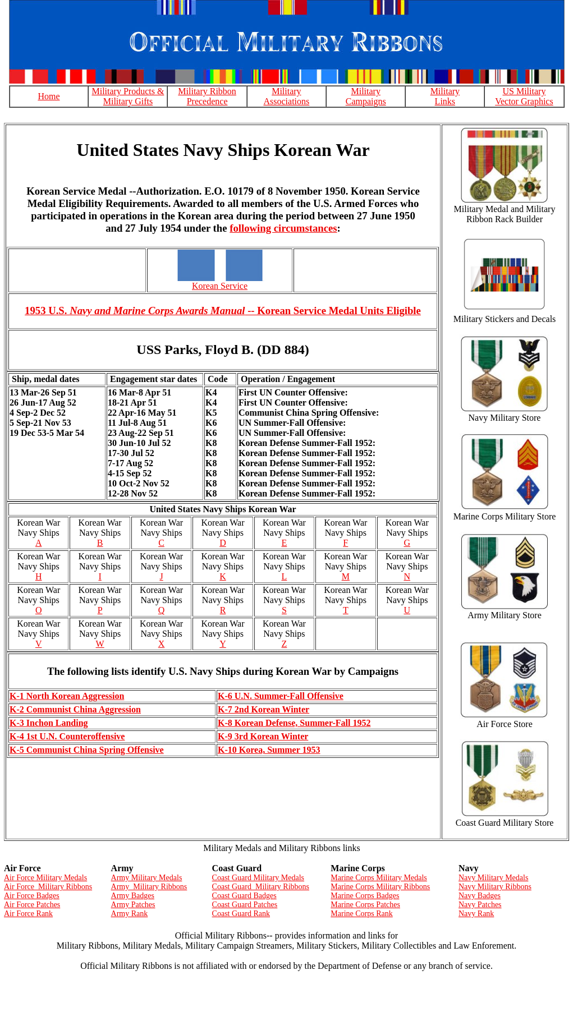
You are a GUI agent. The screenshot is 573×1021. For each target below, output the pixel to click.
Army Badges (132, 895)
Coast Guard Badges (244, 895)
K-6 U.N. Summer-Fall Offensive (280, 696)
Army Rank (129, 913)
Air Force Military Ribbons (48, 886)
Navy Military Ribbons (495, 886)
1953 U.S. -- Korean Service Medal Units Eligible (223, 310)
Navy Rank (476, 913)
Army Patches (133, 904)
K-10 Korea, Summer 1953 (269, 750)
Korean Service (219, 286)
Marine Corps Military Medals (379, 877)
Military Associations (287, 96)
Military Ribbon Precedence (207, 96)
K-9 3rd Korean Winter (263, 736)
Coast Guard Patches (245, 904)
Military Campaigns (366, 96)
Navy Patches (480, 904)
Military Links (445, 96)
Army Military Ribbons (149, 886)
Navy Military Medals (493, 877)
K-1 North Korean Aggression (67, 696)
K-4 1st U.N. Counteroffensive (67, 736)
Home (48, 96)
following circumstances (283, 228)
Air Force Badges (31, 895)
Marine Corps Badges (365, 895)
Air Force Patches (32, 904)
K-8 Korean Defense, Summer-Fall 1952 (294, 723)
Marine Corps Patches (365, 904)
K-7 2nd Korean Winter (263, 709)
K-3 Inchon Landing (49, 723)
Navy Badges (480, 895)
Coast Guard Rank (241, 913)
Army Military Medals (146, 877)
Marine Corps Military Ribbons (380, 886)
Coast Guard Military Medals (258, 877)
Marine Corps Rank (361, 913)
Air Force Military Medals (45, 877)
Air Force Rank (28, 913)
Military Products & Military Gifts (127, 96)
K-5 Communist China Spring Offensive (87, 750)
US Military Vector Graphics (524, 96)
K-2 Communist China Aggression (75, 709)
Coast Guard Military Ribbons (260, 886)
